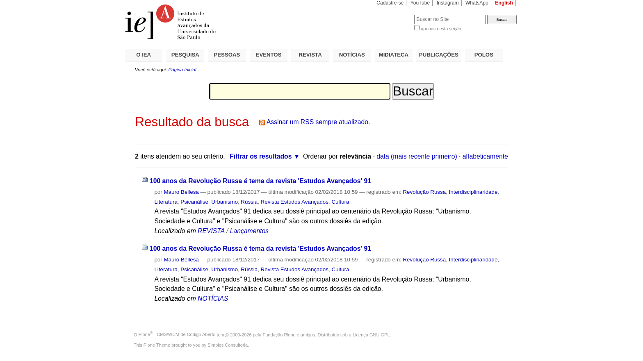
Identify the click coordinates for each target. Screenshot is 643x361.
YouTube (420, 3)
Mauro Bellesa (181, 192)
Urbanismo (224, 202)
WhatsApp (476, 3)
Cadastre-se (390, 3)
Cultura (340, 202)
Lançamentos (249, 230)
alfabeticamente (485, 156)
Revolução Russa (424, 192)
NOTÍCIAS (352, 55)
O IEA (143, 55)
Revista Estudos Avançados (294, 202)
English (504, 3)
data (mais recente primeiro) (416, 156)
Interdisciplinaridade (473, 192)
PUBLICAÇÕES (438, 55)
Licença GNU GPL (371, 334)
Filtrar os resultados (261, 156)
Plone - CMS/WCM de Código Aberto (177, 334)
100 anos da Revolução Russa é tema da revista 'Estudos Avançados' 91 (260, 180)
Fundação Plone (279, 334)
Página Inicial (182, 69)
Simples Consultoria (227, 345)
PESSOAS (227, 55)
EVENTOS (269, 55)
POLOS (483, 55)
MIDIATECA (393, 55)
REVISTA (310, 55)
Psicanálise (194, 202)
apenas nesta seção (441, 28)
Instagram (448, 3)
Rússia (249, 202)
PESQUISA (185, 55)
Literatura (165, 202)
